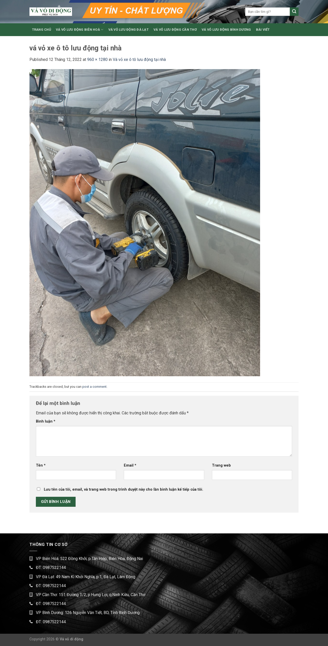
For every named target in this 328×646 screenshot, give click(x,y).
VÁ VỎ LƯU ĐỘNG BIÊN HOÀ (79, 29)
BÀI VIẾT (263, 29)
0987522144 (54, 567)
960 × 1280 (97, 59)
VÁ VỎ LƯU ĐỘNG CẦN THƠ (175, 29)
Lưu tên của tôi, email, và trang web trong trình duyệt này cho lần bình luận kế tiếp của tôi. (123, 489)
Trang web (221, 465)
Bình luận (45, 421)
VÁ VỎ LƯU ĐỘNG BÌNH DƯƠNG (226, 29)
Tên (41, 465)
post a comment (94, 387)
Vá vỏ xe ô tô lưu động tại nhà (139, 59)
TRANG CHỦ (41, 29)
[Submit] (294, 11)
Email (130, 465)
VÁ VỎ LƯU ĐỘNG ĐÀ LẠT (128, 29)
